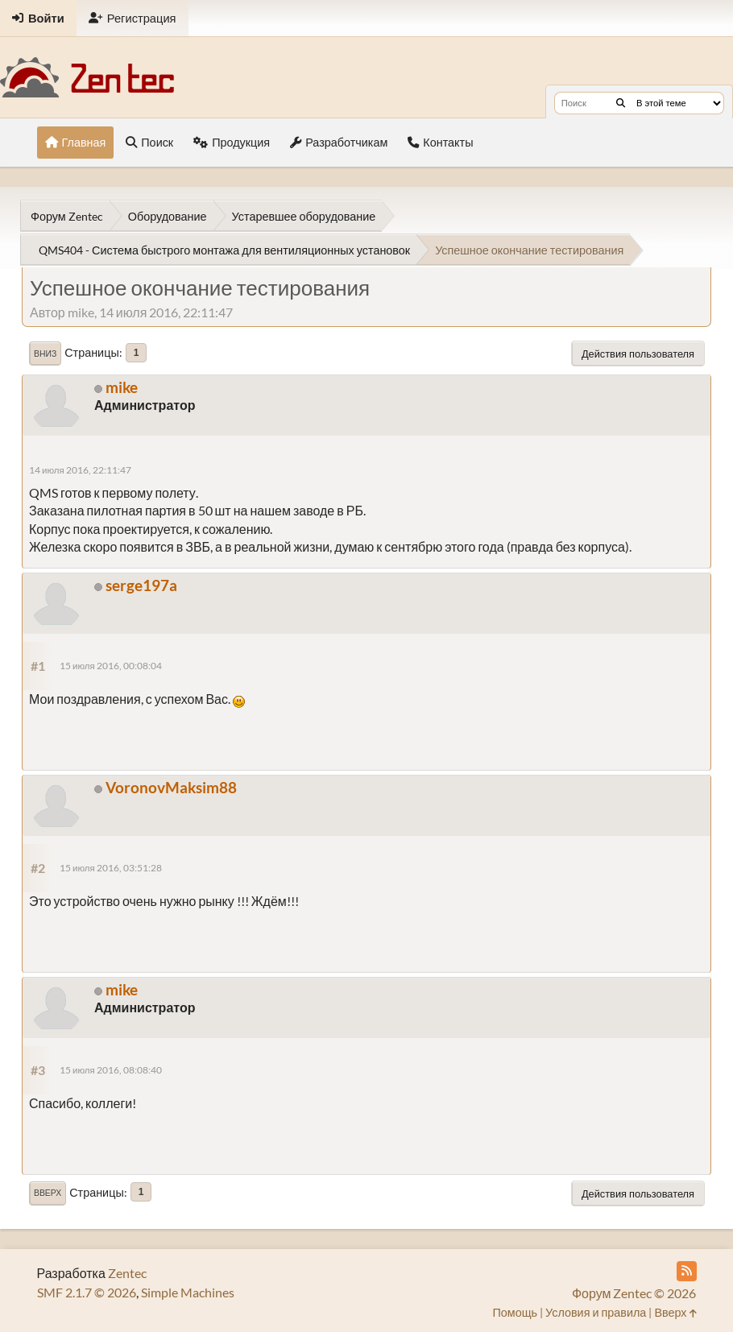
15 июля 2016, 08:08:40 (111, 1070)
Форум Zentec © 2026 (634, 1293)
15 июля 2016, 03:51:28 (111, 867)
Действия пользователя (638, 353)
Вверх (47, 1193)
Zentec (127, 1272)
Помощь (514, 1312)
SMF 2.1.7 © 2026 (86, 1292)
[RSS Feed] (687, 1271)
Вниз (45, 353)
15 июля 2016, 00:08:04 (111, 665)
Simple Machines (187, 1292)
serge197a (141, 585)
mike (122, 387)
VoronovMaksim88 (171, 787)
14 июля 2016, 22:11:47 (80, 470)
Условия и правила (595, 1312)
